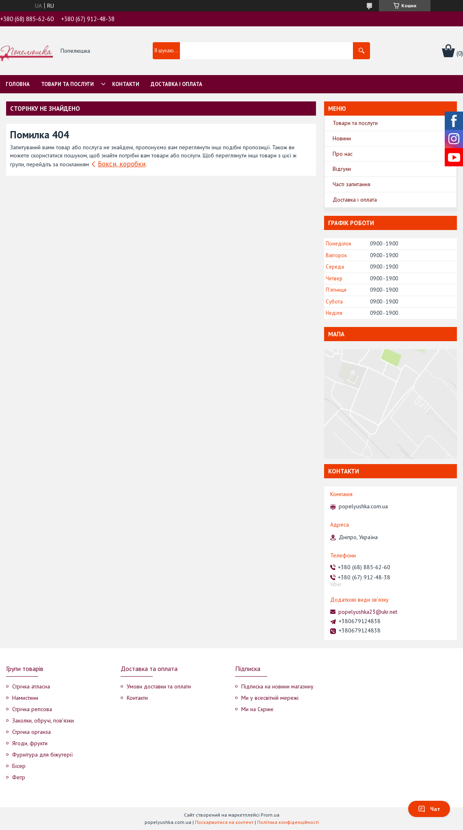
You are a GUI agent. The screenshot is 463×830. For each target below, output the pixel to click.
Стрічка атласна (31, 686)
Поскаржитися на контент (224, 822)
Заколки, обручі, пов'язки (43, 720)
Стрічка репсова (32, 709)
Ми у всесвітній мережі (270, 697)
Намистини (25, 697)
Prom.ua (270, 815)
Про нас (343, 153)
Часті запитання (351, 184)
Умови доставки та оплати (159, 686)
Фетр (18, 777)
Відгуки (342, 168)
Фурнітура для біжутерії (42, 754)
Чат (429, 809)
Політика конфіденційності (288, 822)
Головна (18, 84)
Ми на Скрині (257, 709)
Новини (342, 138)
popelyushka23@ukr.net (367, 611)
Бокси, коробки (121, 163)
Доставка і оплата (176, 84)
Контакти (125, 84)
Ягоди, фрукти (30, 743)
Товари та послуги (67, 84)
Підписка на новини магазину (277, 686)
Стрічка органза (31, 731)
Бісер (19, 766)
